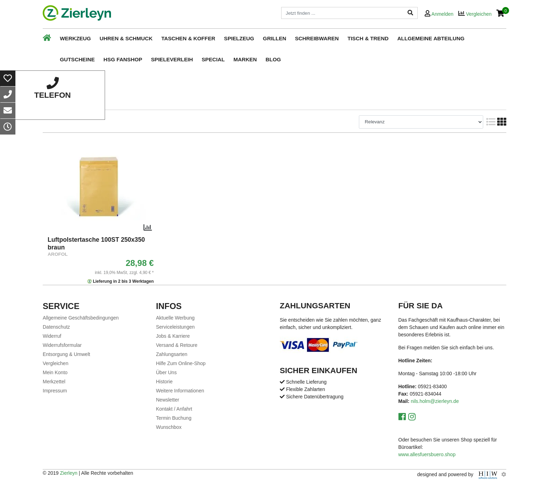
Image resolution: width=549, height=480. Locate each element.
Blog (273, 59)
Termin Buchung (174, 418)
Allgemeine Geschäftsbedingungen (81, 318)
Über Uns (166, 372)
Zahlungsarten (172, 354)
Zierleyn (68, 473)
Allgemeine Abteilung (431, 38)
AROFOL (58, 254)
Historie (164, 381)
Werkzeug (75, 38)
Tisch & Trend (367, 38)
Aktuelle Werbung (175, 318)
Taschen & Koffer (188, 38)
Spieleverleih (172, 59)
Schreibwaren (317, 38)
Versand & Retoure (176, 345)
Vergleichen (55, 363)
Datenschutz (56, 327)
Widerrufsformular (62, 345)
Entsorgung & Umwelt (66, 354)
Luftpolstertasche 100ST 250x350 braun (96, 243)
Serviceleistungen (175, 327)
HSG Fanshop (123, 59)
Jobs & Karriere (173, 336)
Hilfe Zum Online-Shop (181, 363)
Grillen (274, 38)
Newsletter (167, 400)
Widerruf (52, 336)
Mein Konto (55, 372)
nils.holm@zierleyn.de (435, 401)
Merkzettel (54, 381)
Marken (245, 59)
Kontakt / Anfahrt (174, 409)
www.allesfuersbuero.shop (427, 454)
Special (213, 59)
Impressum (55, 390)
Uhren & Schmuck (126, 38)
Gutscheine (77, 59)
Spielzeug (239, 38)
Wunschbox (169, 427)
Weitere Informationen (180, 390)
